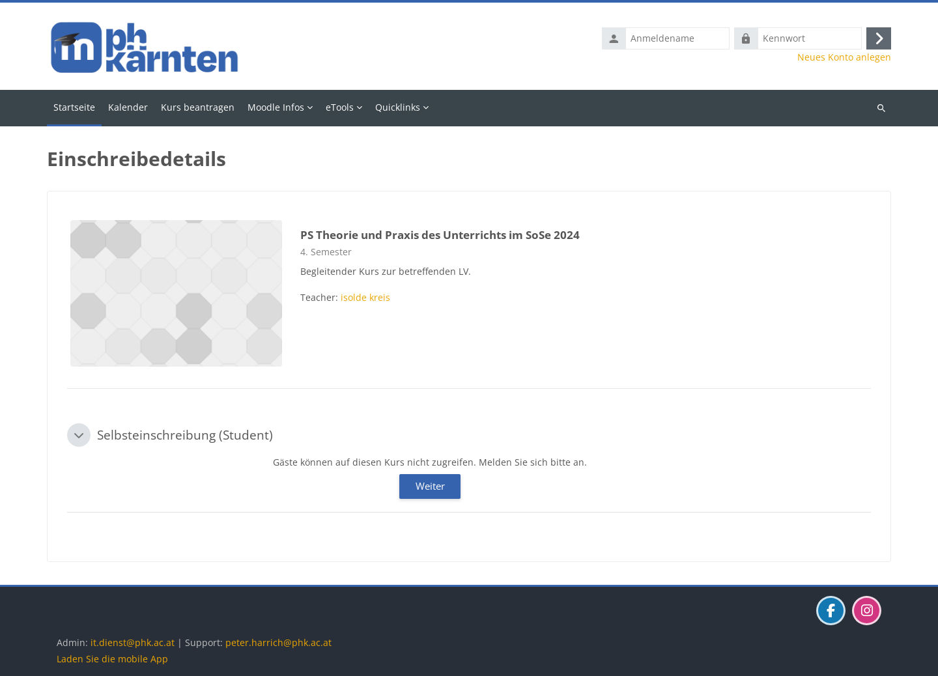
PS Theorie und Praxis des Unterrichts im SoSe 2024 (440, 234)
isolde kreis (365, 297)
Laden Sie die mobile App (112, 659)
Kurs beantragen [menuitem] (197, 107)
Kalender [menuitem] (128, 107)
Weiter (430, 485)
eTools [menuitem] (340, 107)
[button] (79, 435)
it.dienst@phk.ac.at (133, 642)
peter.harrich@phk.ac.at (278, 642)
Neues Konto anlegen (844, 57)
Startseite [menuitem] (74, 107)
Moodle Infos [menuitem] (276, 107)
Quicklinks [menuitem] (397, 107)
